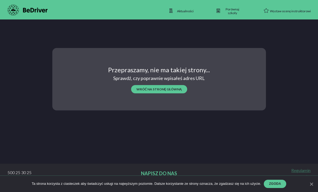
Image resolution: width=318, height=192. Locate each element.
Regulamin (301, 170)
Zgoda (275, 184)
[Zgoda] (311, 184)
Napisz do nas (159, 173)
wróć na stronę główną (159, 89)
